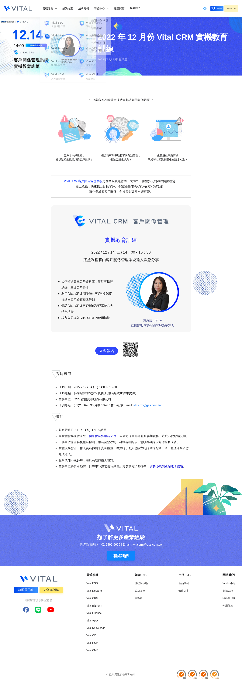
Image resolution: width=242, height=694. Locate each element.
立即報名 (106, 351)
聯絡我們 (121, 556)
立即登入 (207, 8)
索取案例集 (51, 589)
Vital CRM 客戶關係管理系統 (83, 181)
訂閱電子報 (25, 589)
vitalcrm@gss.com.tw (147, 405)
